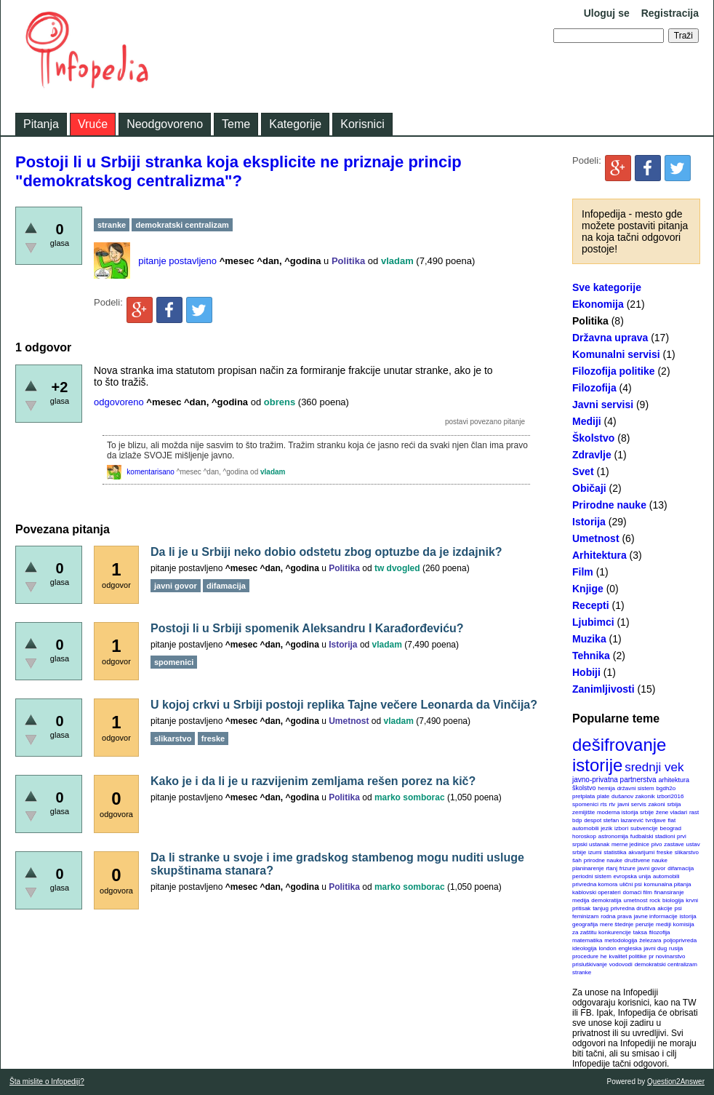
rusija (676, 948)
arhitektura (673, 780)
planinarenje (588, 868)
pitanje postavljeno (177, 260)
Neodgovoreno (165, 124)
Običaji (589, 488)
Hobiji (586, 672)
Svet (583, 471)
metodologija (620, 940)
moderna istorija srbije (625, 812)
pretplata (583, 796)
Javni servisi (602, 404)
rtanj (611, 868)
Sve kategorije (606, 287)
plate (603, 796)
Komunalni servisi (616, 354)
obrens (279, 402)
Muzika (589, 639)
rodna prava (616, 916)
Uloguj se (607, 13)
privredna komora (594, 884)
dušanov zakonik (633, 796)
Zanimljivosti (603, 689)
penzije (644, 924)
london (608, 948)
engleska (629, 948)
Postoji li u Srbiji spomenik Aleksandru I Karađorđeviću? (307, 628)
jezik (606, 828)
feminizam (585, 916)
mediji (663, 924)
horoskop (584, 836)
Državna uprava (610, 337)
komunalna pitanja (667, 884)
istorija (688, 916)
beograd (670, 828)
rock (654, 900)
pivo (656, 844)
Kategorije (295, 124)
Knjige (587, 588)
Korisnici (362, 124)
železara (650, 940)
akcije (664, 908)
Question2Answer (676, 1082)
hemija (606, 788)
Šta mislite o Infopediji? (46, 1082)
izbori (621, 828)
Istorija (589, 521)
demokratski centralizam (666, 964)
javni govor (652, 868)
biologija (672, 900)
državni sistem (635, 788)
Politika (590, 321)
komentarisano (151, 472)
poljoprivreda (680, 940)
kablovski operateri (596, 892)
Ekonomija (598, 304)
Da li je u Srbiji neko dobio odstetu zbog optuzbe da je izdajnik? (326, 552)
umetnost (636, 900)
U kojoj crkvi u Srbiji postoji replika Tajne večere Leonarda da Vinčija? (344, 704)
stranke (581, 972)
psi (678, 908)
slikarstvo (687, 852)
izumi (595, 852)
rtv (612, 804)
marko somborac (409, 797)
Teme (236, 124)
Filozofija (594, 388)
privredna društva (633, 908)
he (604, 956)
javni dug (655, 948)
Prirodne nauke (609, 505)
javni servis (631, 804)
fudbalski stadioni (652, 836)
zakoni (657, 804)
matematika (587, 940)
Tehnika (591, 655)
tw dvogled (397, 568)
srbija (674, 804)
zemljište (583, 812)
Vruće (93, 124)
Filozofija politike (613, 371)
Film (582, 572)
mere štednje (616, 924)
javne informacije (656, 916)
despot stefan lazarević (613, 820)
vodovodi (621, 964)
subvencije (644, 828)
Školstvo (593, 438)
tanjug (601, 908)
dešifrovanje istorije (619, 755)
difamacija (680, 868)
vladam (397, 260)
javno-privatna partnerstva (614, 780)
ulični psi (630, 884)
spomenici (585, 804)
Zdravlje (591, 455)
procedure (585, 956)
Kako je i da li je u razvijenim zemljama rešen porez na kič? (313, 781)
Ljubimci (593, 622)
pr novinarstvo (667, 956)
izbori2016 (670, 796)
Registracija (670, 13)
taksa (640, 932)
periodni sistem (591, 876)
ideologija (584, 948)
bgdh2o (666, 788)
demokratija (606, 900)
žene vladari (671, 812)
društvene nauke (646, 860)
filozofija (659, 932)
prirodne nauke (603, 860)
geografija (585, 924)
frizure (627, 868)
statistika (614, 852)
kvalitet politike (628, 956)
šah (577, 860)
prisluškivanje (589, 964)
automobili (666, 876)
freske (665, 852)
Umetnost (595, 538)
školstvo (584, 788)
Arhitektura (599, 555)
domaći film (636, 892)
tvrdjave (656, 820)
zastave (674, 844)
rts (604, 804)
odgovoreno (119, 402)
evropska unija (632, 876)
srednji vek (654, 767)
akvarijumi (641, 852)
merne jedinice (630, 844)
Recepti (590, 605)
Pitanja (41, 124)
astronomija (613, 836)
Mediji (586, 421)
